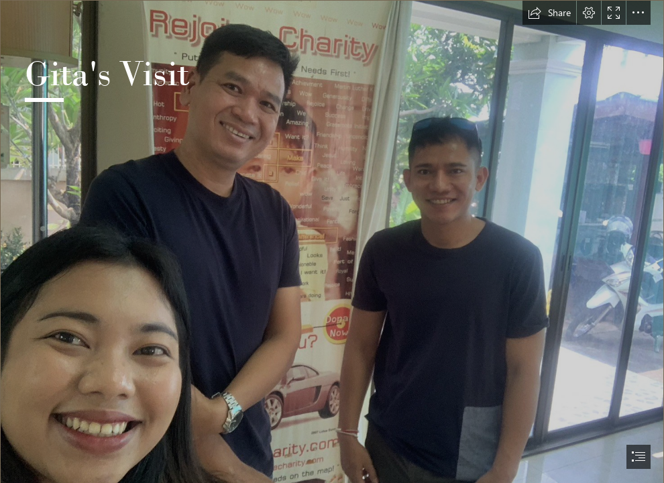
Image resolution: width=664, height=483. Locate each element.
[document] (332, 241)
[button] (549, 13)
